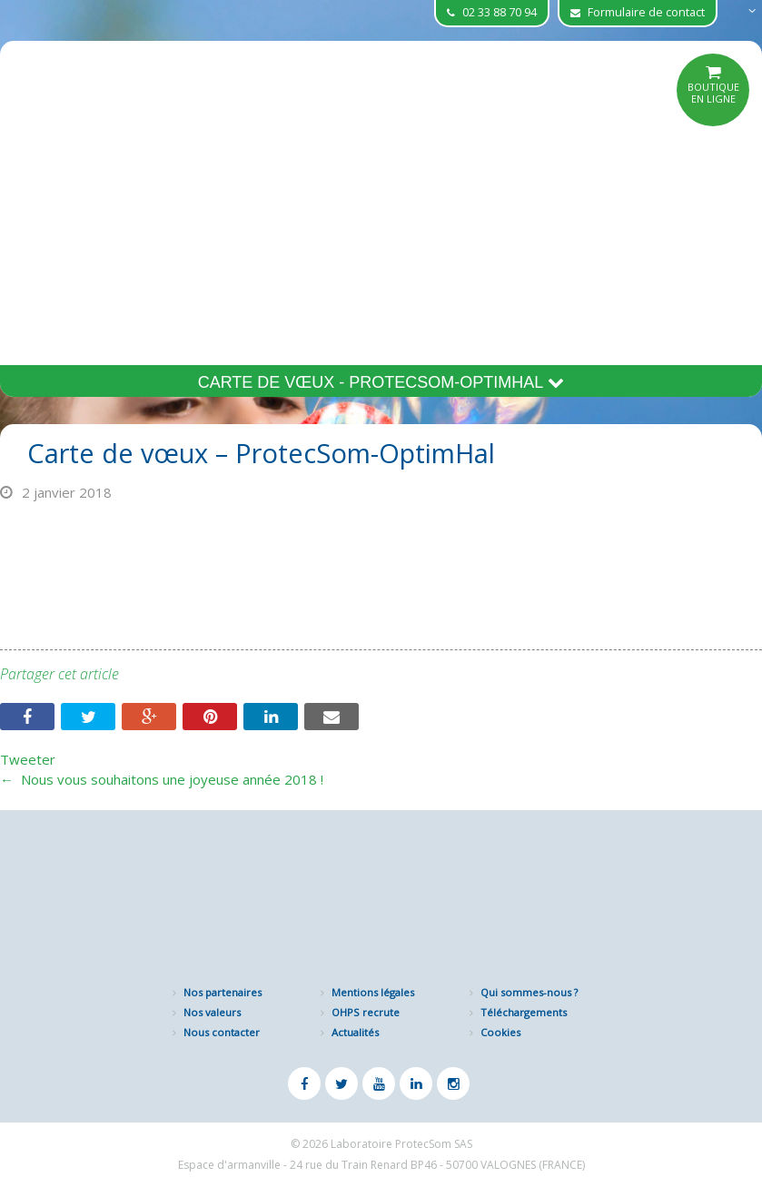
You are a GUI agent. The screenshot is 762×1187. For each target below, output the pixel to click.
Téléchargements (523, 1012)
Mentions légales (373, 992)
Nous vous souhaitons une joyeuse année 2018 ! (161, 779)
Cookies (500, 1032)
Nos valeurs (212, 1012)
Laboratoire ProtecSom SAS (401, 1144)
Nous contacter (221, 1032)
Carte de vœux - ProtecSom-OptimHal (381, 382)
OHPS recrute (366, 1012)
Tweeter (27, 759)
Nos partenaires (222, 992)
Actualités (355, 1032)
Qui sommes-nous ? (529, 992)
